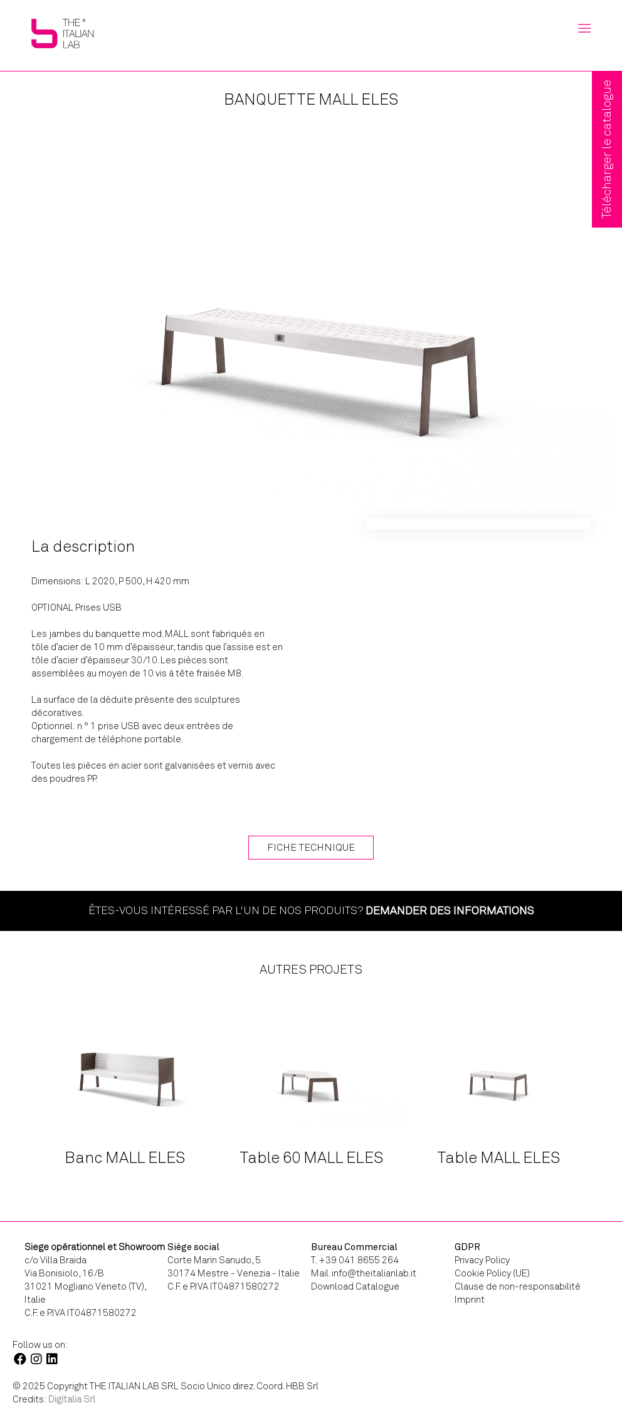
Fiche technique (311, 847)
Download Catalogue (355, 1286)
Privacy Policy (482, 1260)
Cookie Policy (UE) (492, 1273)
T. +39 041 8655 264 (355, 1260)
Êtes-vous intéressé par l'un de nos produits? (311, 910)
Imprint (470, 1299)
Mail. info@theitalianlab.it (363, 1273)
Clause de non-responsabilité (518, 1286)
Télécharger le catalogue (606, 149)
